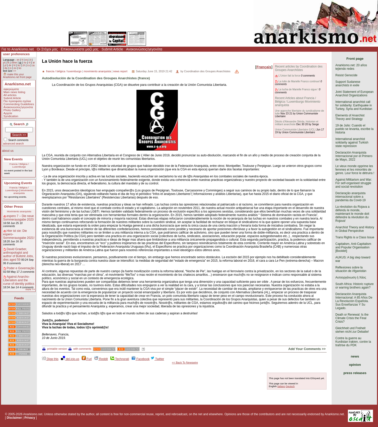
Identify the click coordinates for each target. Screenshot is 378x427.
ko (20, 68)
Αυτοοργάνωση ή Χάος (350, 277)
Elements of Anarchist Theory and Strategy (349, 117)
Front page (354, 58)
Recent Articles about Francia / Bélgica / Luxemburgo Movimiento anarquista (297, 101)
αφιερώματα (11, 89)
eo (15, 68)
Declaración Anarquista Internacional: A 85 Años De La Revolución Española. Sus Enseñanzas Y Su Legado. (353, 301)
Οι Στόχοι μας (47, 49)
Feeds (19, 298)
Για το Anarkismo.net (18, 49)
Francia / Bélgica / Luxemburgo (19, 165)
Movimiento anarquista (23, 191)
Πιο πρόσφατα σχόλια (17, 101)
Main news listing (14, 92)
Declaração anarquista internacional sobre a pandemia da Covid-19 (350, 196)
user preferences (16, 54)
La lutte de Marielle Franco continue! (299, 81)
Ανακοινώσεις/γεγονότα (144, 49)
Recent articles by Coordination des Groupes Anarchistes (298, 68)
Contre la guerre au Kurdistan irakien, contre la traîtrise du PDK (353, 341)
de (10, 65)
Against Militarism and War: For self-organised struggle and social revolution (353, 183)
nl (30, 62)
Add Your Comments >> (307, 349)
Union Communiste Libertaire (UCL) (295, 129)
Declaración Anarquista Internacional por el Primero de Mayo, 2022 (353, 156)
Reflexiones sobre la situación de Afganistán (350, 269)
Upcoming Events (18, 183)
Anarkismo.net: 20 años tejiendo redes (351, 66)
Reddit (101, 359)
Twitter (157, 359)
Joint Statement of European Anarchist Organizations (354, 93)
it (30, 59)
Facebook (140, 359)
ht (14, 65)
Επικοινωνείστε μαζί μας (80, 49)
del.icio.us (70, 359)
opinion (355, 365)
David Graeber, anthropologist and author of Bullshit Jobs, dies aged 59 (18, 254)
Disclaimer (14, 417)
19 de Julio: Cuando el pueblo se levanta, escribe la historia (354, 129)
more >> (30, 289)
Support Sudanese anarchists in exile (347, 83)
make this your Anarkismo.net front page (17, 76)
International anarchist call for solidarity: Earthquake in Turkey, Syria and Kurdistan (353, 105)
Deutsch (290, 386)
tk (8, 62)
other (14, 62)
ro (10, 68)
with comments (79, 348)
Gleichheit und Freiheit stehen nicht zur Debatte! (352, 329)
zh (23, 65)
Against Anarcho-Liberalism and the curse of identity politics (18, 280)
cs (28, 65)
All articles (10, 95)
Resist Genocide (346, 75)
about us (8, 151)
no (25, 62)
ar (34, 62)
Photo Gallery (12, 110)
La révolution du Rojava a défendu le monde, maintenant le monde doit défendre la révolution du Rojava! (352, 214)
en (18, 59)
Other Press (13, 206)
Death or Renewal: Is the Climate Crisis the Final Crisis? (351, 318)
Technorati (119, 359)
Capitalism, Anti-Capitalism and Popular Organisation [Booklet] (353, 247)
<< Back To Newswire (185, 362)
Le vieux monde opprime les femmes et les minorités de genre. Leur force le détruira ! (354, 169)
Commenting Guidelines (19, 104)
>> (14, 70)
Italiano (281, 386)
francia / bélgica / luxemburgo (64, 71)
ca (33, 65)
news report (120, 71)
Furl (87, 359)
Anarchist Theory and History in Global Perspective (354, 229)
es (26, 59)
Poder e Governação (21, 268)
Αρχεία (8, 113)
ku (19, 65)
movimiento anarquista (97, 71)
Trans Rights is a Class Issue (354, 237)
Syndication (11, 116)
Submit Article (112, 49)
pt (4, 62)
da (5, 68)
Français (263, 67)
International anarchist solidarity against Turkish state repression (351, 142)
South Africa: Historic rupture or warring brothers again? (354, 285)
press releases (354, 373)
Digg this (50, 359)
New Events (13, 159)
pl (5, 65)
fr (22, 59)
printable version (54, 348)
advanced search (13, 143)
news (355, 356)
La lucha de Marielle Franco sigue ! (298, 89)
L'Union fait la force (289, 75)
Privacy (29, 417)
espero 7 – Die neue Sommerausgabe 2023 (18, 217)
